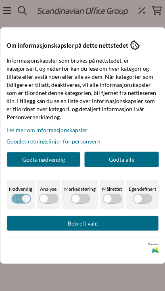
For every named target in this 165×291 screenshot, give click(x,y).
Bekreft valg (83, 223)
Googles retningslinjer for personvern (53, 141)
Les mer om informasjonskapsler (47, 130)
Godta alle (121, 159)
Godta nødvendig (43, 159)
